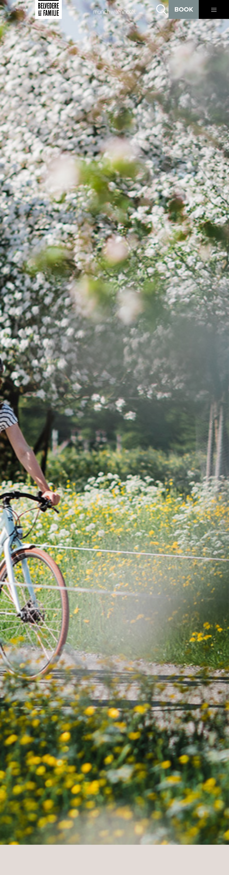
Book (183, 9)
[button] (17, 422)
